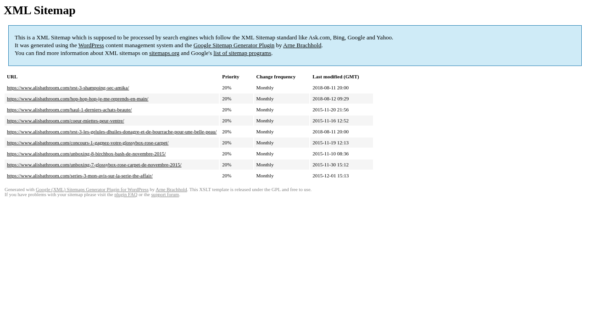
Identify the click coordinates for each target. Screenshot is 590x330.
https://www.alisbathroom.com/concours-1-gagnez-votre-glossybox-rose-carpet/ (87, 142)
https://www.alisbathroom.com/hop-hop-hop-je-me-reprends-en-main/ (77, 98)
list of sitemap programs (242, 53)
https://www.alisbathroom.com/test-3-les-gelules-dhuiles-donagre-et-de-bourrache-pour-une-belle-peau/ (112, 131)
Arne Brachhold (302, 45)
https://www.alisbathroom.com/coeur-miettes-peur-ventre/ (65, 120)
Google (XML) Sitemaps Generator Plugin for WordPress (92, 189)
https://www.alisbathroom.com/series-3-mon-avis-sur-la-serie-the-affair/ (80, 175)
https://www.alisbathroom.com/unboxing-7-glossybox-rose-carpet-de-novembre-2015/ (94, 164)
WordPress (91, 45)
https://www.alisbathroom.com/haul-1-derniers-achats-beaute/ (69, 109)
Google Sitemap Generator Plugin (234, 45)
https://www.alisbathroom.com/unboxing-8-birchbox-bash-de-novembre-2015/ (86, 153)
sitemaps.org (164, 53)
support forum (165, 194)
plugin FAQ (125, 194)
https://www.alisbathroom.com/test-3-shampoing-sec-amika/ (68, 87)
